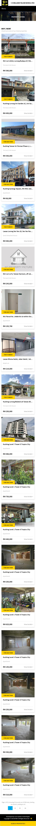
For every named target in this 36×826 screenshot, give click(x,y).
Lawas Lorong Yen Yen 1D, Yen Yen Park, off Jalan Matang (18, 231)
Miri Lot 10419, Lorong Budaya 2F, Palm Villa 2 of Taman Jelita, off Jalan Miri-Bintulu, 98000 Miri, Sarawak (18, 61)
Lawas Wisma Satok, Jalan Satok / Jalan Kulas (18, 359)
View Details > (28, 71)
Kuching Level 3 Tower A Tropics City (16, 572)
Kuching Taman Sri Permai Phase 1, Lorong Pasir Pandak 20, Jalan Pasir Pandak (18, 146)
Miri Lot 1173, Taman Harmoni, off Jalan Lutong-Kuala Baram (18, 274)
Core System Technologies (22, 816)
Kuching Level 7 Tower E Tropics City (16, 444)
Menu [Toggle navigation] (4, 8)
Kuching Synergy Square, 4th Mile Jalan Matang (18, 189)
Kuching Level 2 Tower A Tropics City (16, 742)
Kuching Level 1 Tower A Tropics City (16, 487)
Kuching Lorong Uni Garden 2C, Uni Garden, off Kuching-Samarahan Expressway (18, 104)
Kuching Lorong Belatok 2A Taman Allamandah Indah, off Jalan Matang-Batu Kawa (18, 402)
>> (25, 808)
